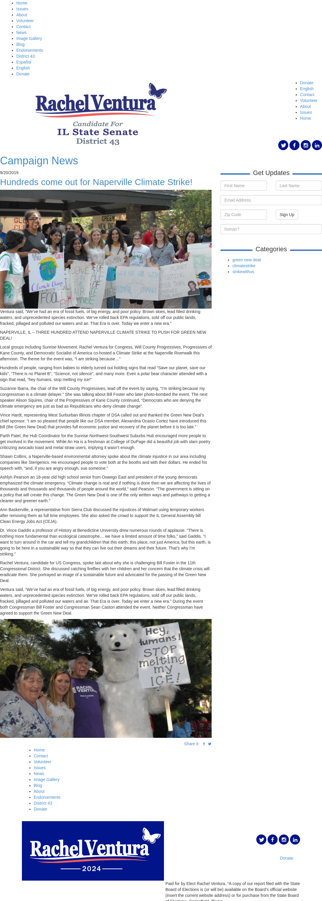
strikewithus (243, 271)
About (21, 14)
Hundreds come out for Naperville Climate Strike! (96, 182)
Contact (23, 26)
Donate (23, 74)
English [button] (307, 88)
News (21, 32)
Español (23, 62)
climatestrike (243, 265)
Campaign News (39, 161)
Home (21, 3)
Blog (20, 44)
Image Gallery (29, 38)
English (23, 68)
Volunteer (25, 20)
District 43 (25, 56)
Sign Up (287, 214)
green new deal (246, 259)
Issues (22, 9)
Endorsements (29, 50)
